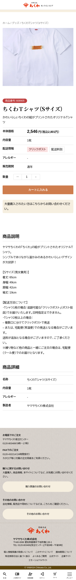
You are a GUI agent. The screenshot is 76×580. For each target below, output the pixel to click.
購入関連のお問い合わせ (38, 486)
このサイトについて (44, 552)
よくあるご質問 (39, 556)
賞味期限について (64, 552)
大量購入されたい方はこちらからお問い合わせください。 (37, 206)
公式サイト (54, 556)
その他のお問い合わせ (38, 514)
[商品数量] (27, 177)
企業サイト (66, 556)
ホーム (6, 23)
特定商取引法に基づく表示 (17, 556)
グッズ (15, 23)
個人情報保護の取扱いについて (18, 552)
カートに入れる (38, 189)
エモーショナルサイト (38, 560)
